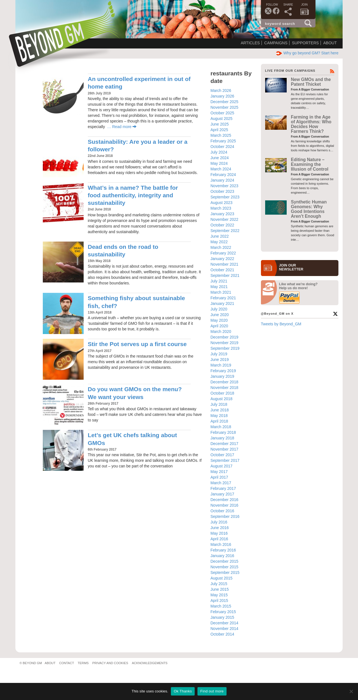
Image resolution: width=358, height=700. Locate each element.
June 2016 (220, 527)
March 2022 (221, 247)
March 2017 (221, 483)
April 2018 (219, 421)
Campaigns (276, 43)
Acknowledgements (149, 663)
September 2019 (225, 348)
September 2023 (225, 197)
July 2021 (219, 281)
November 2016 (225, 505)
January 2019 (222, 376)
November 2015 (225, 567)
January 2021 (222, 303)
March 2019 (221, 365)
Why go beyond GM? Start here (307, 53)
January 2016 (222, 555)
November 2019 (225, 342)
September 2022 (225, 230)
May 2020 (219, 320)
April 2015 (219, 600)
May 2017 (219, 471)
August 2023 (222, 202)
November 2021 (225, 264)
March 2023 (221, 208)
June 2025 (220, 124)
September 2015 (225, 572)
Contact (66, 663)
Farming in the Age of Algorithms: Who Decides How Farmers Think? (311, 124)
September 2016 (225, 516)
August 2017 (222, 466)
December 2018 (225, 382)
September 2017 (225, 460)
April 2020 (219, 326)
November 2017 (225, 449)
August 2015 (222, 578)
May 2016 (219, 533)
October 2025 (222, 113)
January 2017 (222, 494)
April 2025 (219, 130)
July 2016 (219, 522)
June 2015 (220, 589)
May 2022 (219, 242)
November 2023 (225, 186)
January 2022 (222, 258)
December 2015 (225, 561)
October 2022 (222, 225)
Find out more (211, 691)
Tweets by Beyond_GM (281, 324)
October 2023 (222, 191)
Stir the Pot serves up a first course (137, 344)
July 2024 (219, 152)
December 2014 (225, 623)
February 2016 (223, 550)
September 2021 (225, 275)
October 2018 (222, 393)
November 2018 (225, 387)
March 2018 (221, 427)
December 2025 (225, 101)
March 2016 (221, 544)
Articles (250, 43)
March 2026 (221, 90)
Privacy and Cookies (110, 663)
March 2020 (221, 331)
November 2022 (225, 219)
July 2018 (219, 404)
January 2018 (222, 438)
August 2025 (222, 118)
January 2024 (222, 180)
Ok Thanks (183, 691)
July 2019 (219, 354)
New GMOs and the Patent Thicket (311, 82)
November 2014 (225, 628)
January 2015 (222, 617)
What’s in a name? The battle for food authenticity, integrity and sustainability (133, 195)
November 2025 (225, 107)
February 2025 (223, 141)
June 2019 (220, 359)
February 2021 (223, 298)
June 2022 (220, 236)
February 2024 (223, 174)
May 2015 (219, 595)
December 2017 (225, 443)
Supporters (305, 43)
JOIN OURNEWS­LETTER (291, 267)
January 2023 (222, 214)
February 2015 (223, 611)
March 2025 (221, 135)
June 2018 (220, 410)
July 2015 (219, 583)
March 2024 (221, 169)
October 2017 (222, 455)
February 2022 (223, 253)
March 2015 (221, 606)
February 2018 (223, 432)
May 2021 (219, 286)
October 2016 (222, 511)
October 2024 (222, 146)
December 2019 (225, 337)
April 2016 (219, 539)
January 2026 (222, 96)
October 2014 (222, 634)
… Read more (121, 126)
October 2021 (222, 270)
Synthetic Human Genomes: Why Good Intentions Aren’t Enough (309, 209)
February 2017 (223, 488)
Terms (83, 663)
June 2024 (220, 158)
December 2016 (225, 499)
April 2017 (219, 477)
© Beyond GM (31, 663)
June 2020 (220, 314)
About (330, 43)
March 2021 (221, 292)
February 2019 (223, 370)
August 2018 (222, 399)
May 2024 (219, 163)
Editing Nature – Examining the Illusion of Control (309, 164)
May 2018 (219, 415)
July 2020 (219, 309)
